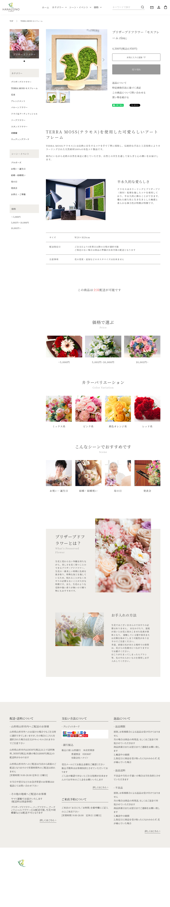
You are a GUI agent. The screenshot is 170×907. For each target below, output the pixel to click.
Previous (50, 60)
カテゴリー (58, 7)
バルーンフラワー (19, 107)
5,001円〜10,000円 (20, 222)
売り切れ (136, 69)
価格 (96, 7)
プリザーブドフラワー (21, 81)
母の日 (14, 181)
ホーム (45, 7)
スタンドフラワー (19, 126)
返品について (119, 82)
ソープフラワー (18, 120)
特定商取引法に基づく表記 (126, 87)
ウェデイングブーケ (81, 866)
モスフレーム (49, 885)
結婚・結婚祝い (18, 175)
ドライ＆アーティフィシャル (24, 113)
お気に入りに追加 (136, 57)
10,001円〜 (16, 228)
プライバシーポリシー (41, 903)
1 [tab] (24, 61)
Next (103, 60)
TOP (11, 21)
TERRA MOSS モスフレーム (32, 21)
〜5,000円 (16, 216)
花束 (13, 94)
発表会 (14, 188)
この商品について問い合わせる (129, 92)
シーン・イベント (78, 7)
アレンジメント (18, 101)
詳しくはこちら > (48, 820)
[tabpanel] (24, 43)
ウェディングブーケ (20, 139)
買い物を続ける (120, 97)
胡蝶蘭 (14, 132)
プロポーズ (16, 162)
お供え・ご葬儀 (18, 194)
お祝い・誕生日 (18, 168)
